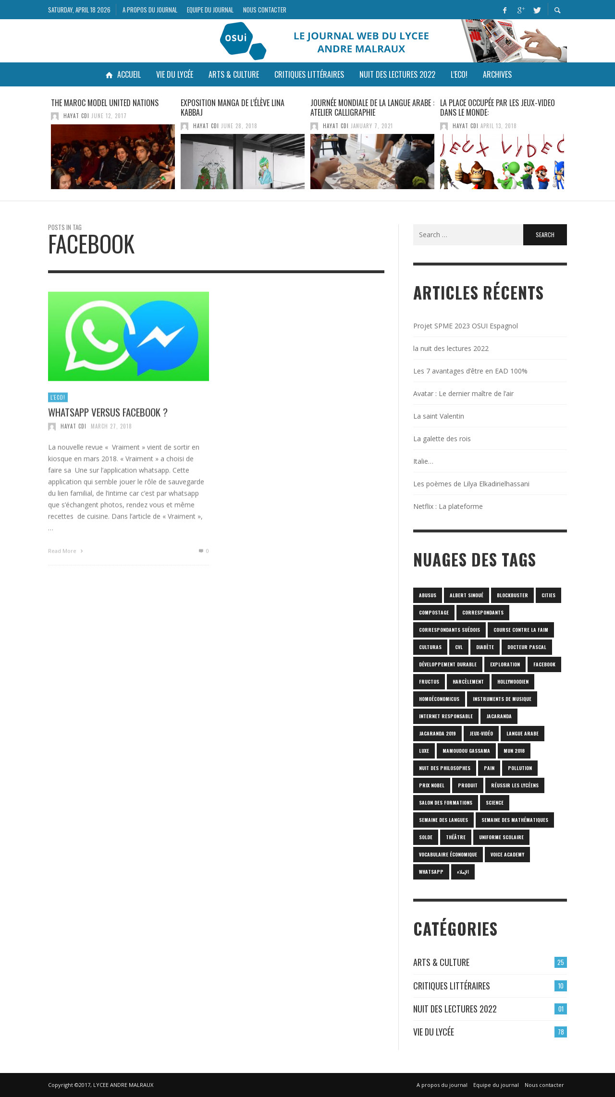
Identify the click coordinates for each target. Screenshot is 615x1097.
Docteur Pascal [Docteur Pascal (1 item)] (526, 647)
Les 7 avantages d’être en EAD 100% (470, 370)
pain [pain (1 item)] (489, 768)
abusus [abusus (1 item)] (427, 595)
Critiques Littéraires (451, 985)
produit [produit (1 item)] (468, 785)
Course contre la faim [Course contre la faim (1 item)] (520, 629)
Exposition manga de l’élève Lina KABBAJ (232, 108)
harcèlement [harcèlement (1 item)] (468, 681)
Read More (66, 555)
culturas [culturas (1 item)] (430, 647)
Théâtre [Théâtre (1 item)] (456, 837)
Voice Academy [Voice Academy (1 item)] (507, 854)
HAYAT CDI (76, 116)
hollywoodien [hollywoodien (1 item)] (513, 681)
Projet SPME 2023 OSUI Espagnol (465, 325)
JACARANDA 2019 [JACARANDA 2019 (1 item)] (437, 733)
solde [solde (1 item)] (425, 837)
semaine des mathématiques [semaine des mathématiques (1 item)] (514, 819)
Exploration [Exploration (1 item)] (505, 664)
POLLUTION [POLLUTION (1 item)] (520, 768)
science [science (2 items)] (495, 802)
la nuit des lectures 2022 (451, 348)
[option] (113, 143)
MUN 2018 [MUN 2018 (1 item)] (514, 750)
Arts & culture (441, 962)
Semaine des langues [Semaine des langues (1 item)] (443, 819)
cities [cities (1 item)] (548, 595)
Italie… (423, 461)
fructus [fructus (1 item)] (429, 681)
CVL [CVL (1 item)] (459, 647)
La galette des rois (442, 438)
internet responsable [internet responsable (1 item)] (446, 716)
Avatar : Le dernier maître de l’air (463, 393)
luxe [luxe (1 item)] (424, 750)
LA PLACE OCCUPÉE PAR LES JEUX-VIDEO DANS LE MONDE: (497, 108)
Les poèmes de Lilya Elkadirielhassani (471, 483)
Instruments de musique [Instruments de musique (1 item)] (502, 698)
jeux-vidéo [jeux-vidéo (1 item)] (481, 733)
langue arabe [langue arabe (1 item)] (522, 733)
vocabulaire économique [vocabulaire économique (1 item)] (448, 854)
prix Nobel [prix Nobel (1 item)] (431, 785)
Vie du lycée (433, 1031)
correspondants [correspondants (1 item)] (483, 612)
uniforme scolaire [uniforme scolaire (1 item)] (501, 837)
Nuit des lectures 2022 (455, 1008)
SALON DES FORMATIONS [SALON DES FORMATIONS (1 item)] (445, 802)
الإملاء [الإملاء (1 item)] (463, 871)
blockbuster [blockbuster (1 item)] (512, 595)
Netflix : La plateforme (448, 506)
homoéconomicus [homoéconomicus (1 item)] (439, 698)
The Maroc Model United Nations (105, 102)
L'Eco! (57, 402)
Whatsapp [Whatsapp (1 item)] (431, 871)
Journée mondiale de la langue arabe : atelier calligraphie (372, 108)
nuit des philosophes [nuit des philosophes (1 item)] (444, 768)
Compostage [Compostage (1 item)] (434, 612)
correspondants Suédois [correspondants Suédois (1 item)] (449, 629)
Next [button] (574, 147)
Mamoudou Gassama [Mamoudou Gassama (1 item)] (466, 750)
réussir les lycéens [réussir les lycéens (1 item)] (515, 785)
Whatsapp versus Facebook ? (108, 417)
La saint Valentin (438, 416)
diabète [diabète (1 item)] (485, 647)
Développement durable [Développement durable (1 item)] (448, 664)
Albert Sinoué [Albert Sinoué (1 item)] (466, 595)
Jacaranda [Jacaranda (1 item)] (499, 716)
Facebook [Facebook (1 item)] (544, 664)
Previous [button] (41, 147)
